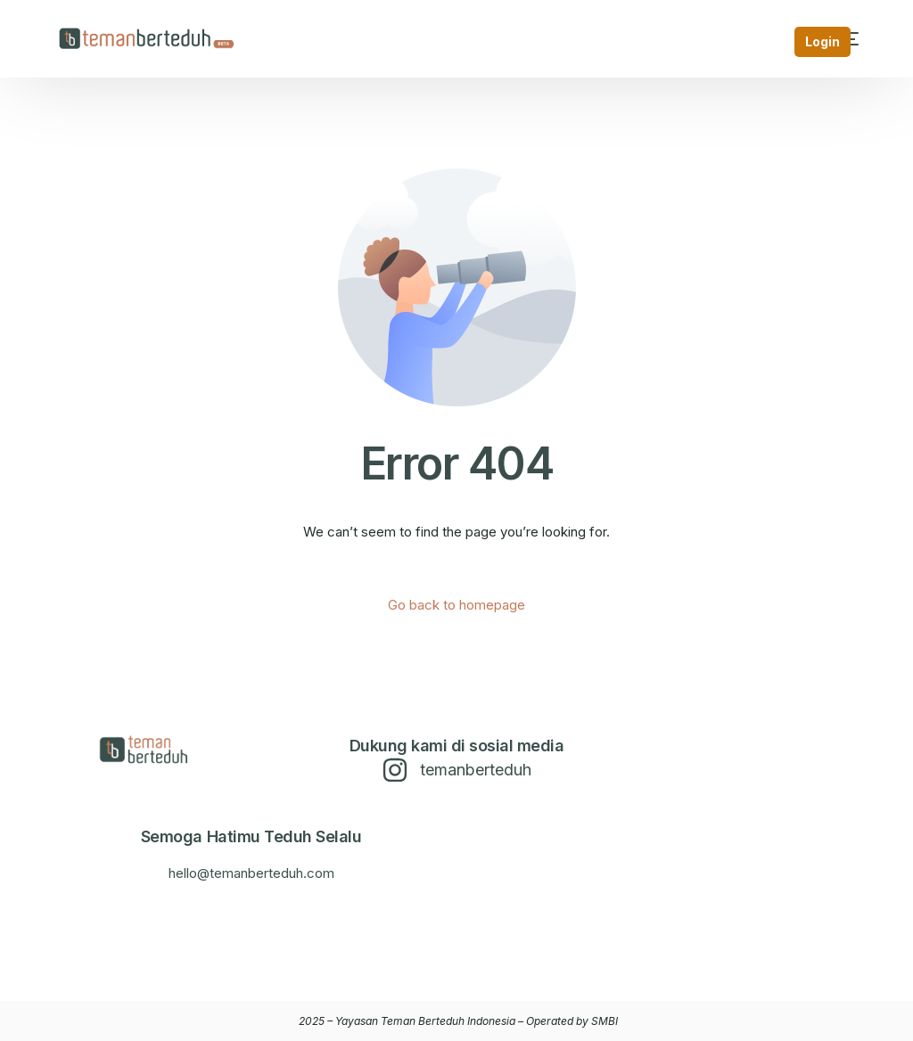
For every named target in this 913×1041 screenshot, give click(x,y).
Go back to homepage (456, 604)
